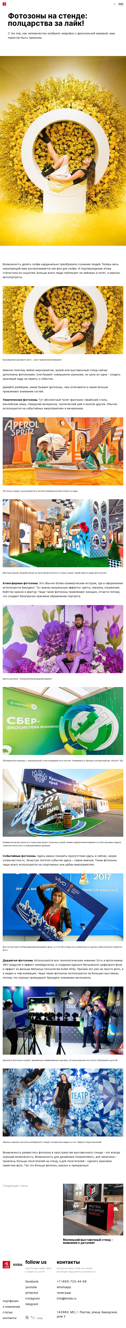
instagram (32, 1298)
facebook (32, 1281)
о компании (11, 1306)
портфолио (11, 1301)
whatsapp (64, 1287)
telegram (31, 1304)
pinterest (31, 1292)
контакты (10, 1318)
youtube (31, 1287)
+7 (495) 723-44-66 (72, 1281)
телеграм (64, 1292)
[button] (120, 4)
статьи (7, 1312)
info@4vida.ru (66, 1298)
